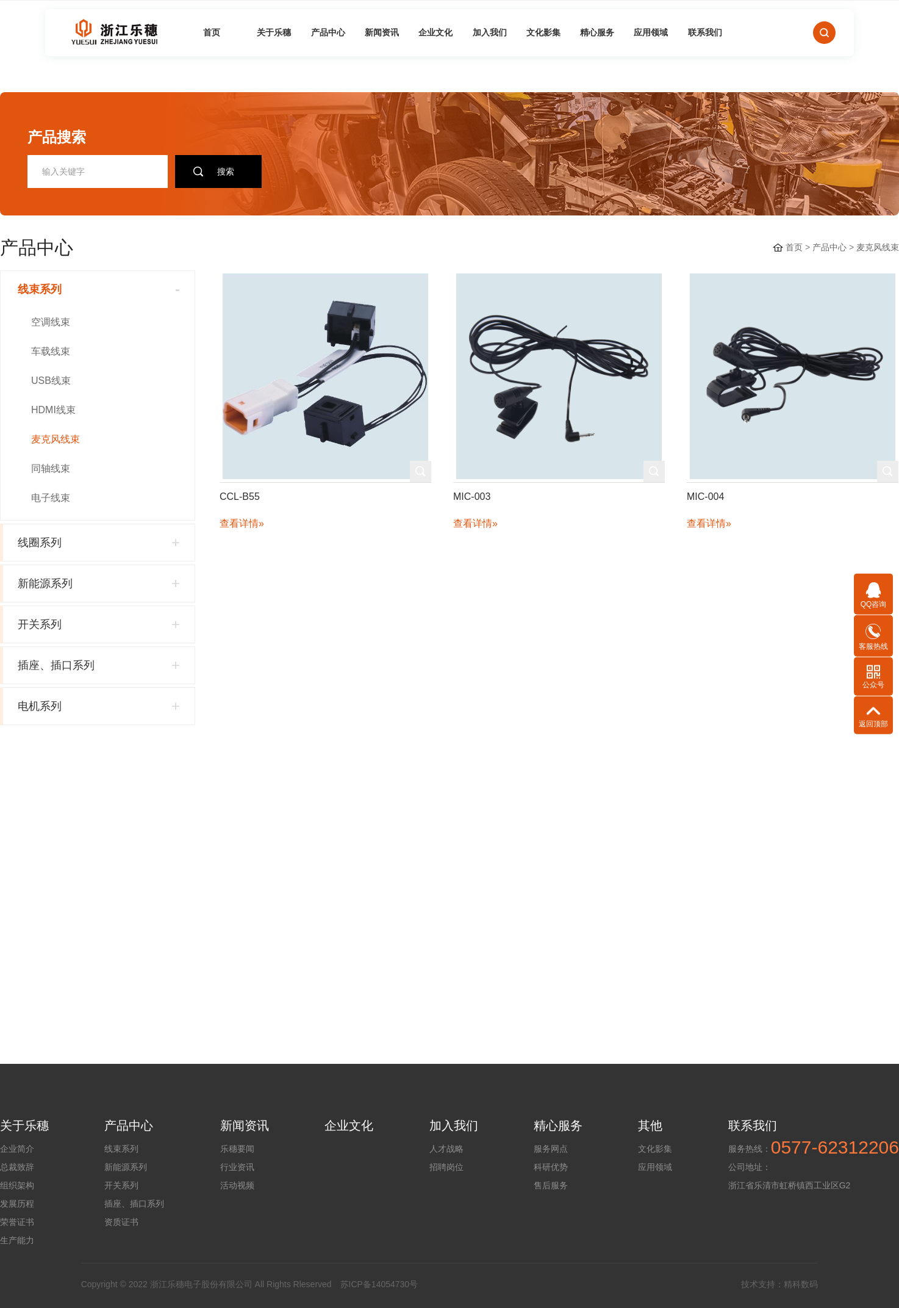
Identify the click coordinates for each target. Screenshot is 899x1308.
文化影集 (543, 32)
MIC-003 (471, 496)
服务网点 (551, 1149)
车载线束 (50, 351)
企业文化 (435, 32)
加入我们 (490, 32)
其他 (650, 1125)
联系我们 (705, 32)
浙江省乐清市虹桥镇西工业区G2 (789, 1185)
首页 (211, 32)
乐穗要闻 (237, 1149)
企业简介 (17, 1149)
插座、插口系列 (134, 1204)
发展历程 (17, 1204)
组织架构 (17, 1185)
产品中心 (328, 32)
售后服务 (551, 1185)
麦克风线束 (877, 247)
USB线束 (51, 380)
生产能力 (17, 1240)
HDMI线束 (53, 410)
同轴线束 (50, 468)
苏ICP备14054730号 (379, 1284)
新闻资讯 (382, 32)
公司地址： (749, 1167)
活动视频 (237, 1185)
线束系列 (121, 1149)
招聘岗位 (446, 1167)
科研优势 (551, 1167)
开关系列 (121, 1185)
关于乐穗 (274, 32)
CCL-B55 (240, 496)
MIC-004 (705, 496)
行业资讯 (237, 1167)
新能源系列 (125, 1167)
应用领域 (651, 32)
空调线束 (50, 322)
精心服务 (597, 32)
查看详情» (242, 523)
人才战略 (446, 1149)
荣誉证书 (17, 1222)
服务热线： (749, 1149)
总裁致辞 (17, 1167)
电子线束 (50, 498)
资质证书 (121, 1222)
